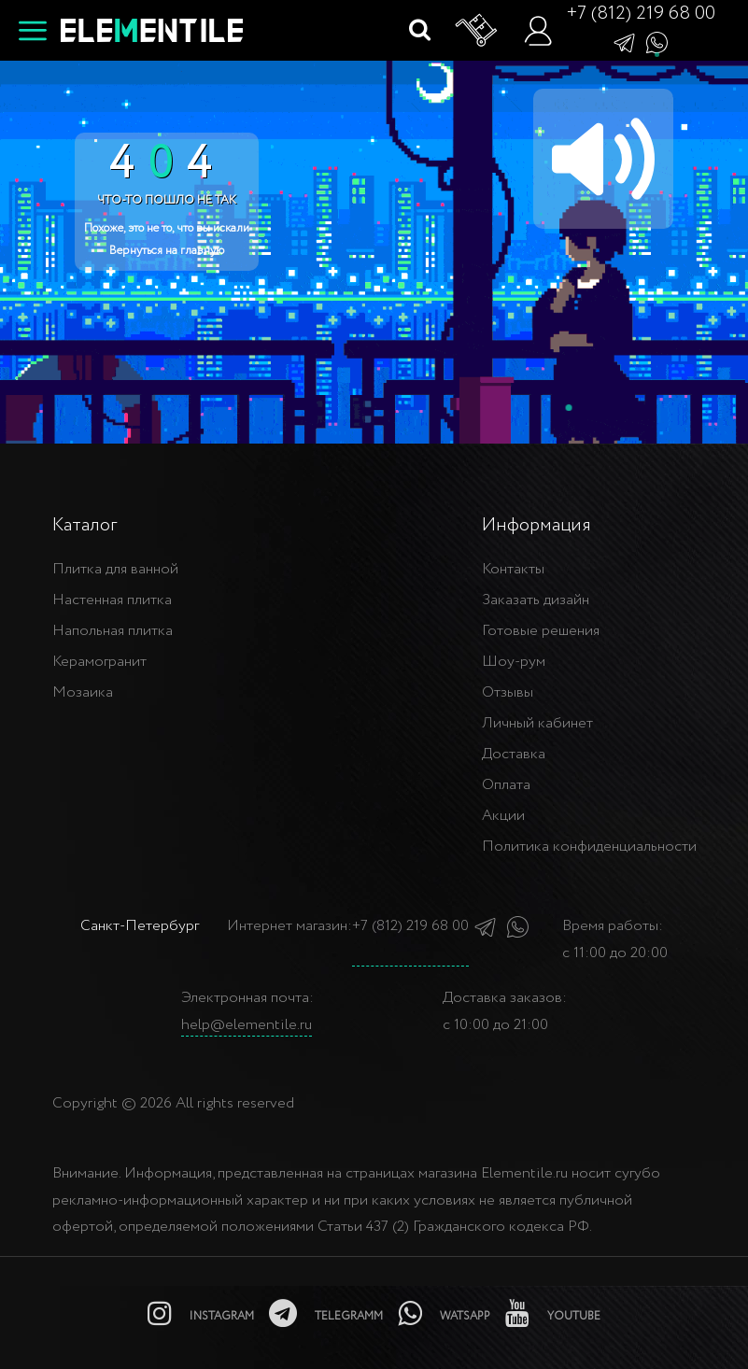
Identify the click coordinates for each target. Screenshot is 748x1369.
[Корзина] (477, 30)
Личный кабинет (537, 723)
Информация (536, 525)
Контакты (513, 569)
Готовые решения (541, 631)
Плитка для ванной (115, 569)
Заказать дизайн (535, 600)
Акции (503, 815)
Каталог (84, 525)
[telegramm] (326, 1313)
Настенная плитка (112, 600)
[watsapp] (444, 1313)
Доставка (513, 754)
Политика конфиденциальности (589, 846)
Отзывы (507, 692)
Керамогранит (99, 661)
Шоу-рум (513, 661)
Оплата (506, 785)
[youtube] (552, 1313)
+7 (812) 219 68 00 (640, 13)
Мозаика (82, 692)
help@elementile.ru (246, 1025)
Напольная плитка (112, 631)
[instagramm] (201, 1313)
